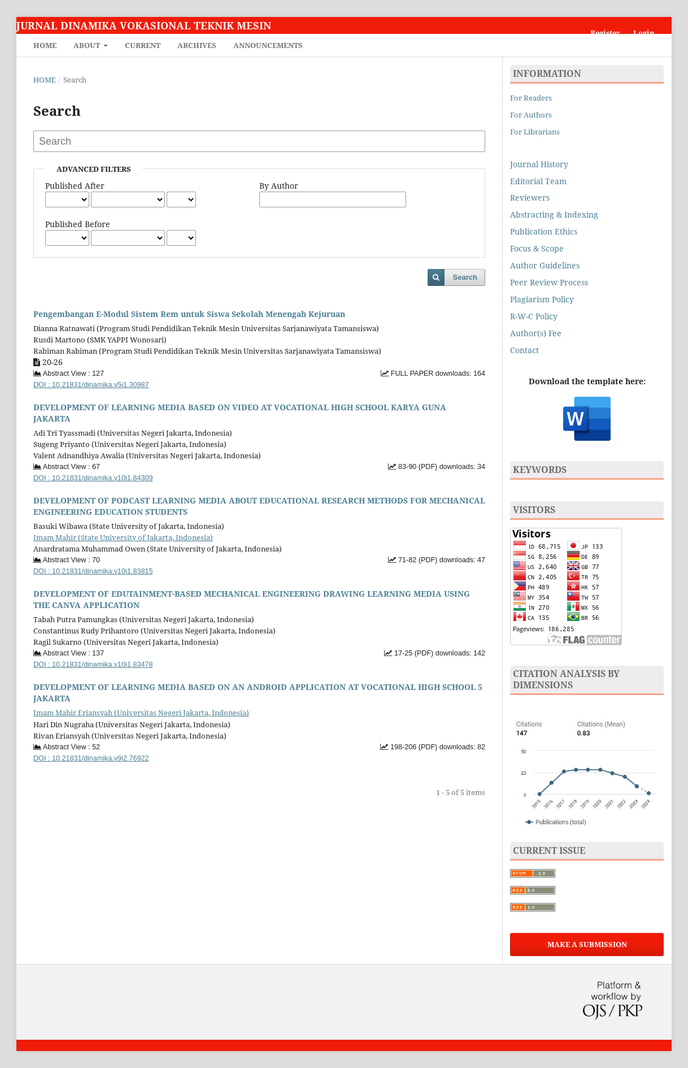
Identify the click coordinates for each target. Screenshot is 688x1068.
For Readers (531, 98)
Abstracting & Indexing (554, 214)
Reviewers (531, 197)
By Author (278, 185)
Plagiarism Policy (542, 299)
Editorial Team (538, 181)
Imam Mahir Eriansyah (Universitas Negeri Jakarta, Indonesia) (141, 712)
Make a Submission (587, 944)
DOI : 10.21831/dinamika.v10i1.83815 (93, 571)
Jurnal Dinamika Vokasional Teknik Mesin (143, 25)
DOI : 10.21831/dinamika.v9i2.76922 (91, 758)
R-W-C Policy (534, 316)
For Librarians (535, 132)
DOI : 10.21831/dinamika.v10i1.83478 (93, 664)
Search (465, 277)
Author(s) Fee (535, 333)
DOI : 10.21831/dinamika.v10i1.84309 (93, 478)
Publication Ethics (543, 231)
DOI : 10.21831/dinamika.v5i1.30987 (91, 385)
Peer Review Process (549, 282)
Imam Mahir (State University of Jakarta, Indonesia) (123, 537)
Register (605, 33)
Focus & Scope (537, 248)
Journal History (539, 164)
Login (644, 33)
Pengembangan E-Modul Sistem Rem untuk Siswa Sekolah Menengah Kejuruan (189, 314)
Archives (196, 45)
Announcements (268, 45)
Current (142, 45)
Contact (524, 350)
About (87, 45)
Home (44, 45)
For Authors (531, 115)
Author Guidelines (545, 265)
